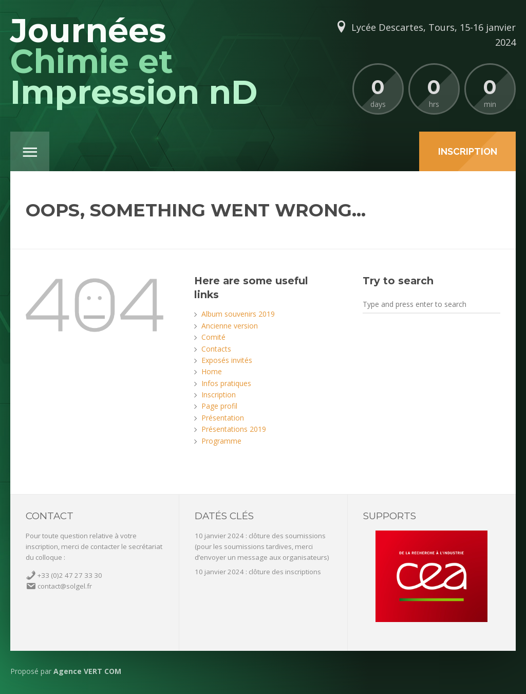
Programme (221, 441)
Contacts (216, 349)
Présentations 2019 (233, 429)
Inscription (218, 394)
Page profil (219, 406)
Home (211, 371)
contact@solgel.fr (64, 586)
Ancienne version (229, 326)
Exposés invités (226, 360)
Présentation (222, 418)
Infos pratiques (226, 383)
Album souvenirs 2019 (238, 314)
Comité (213, 337)
